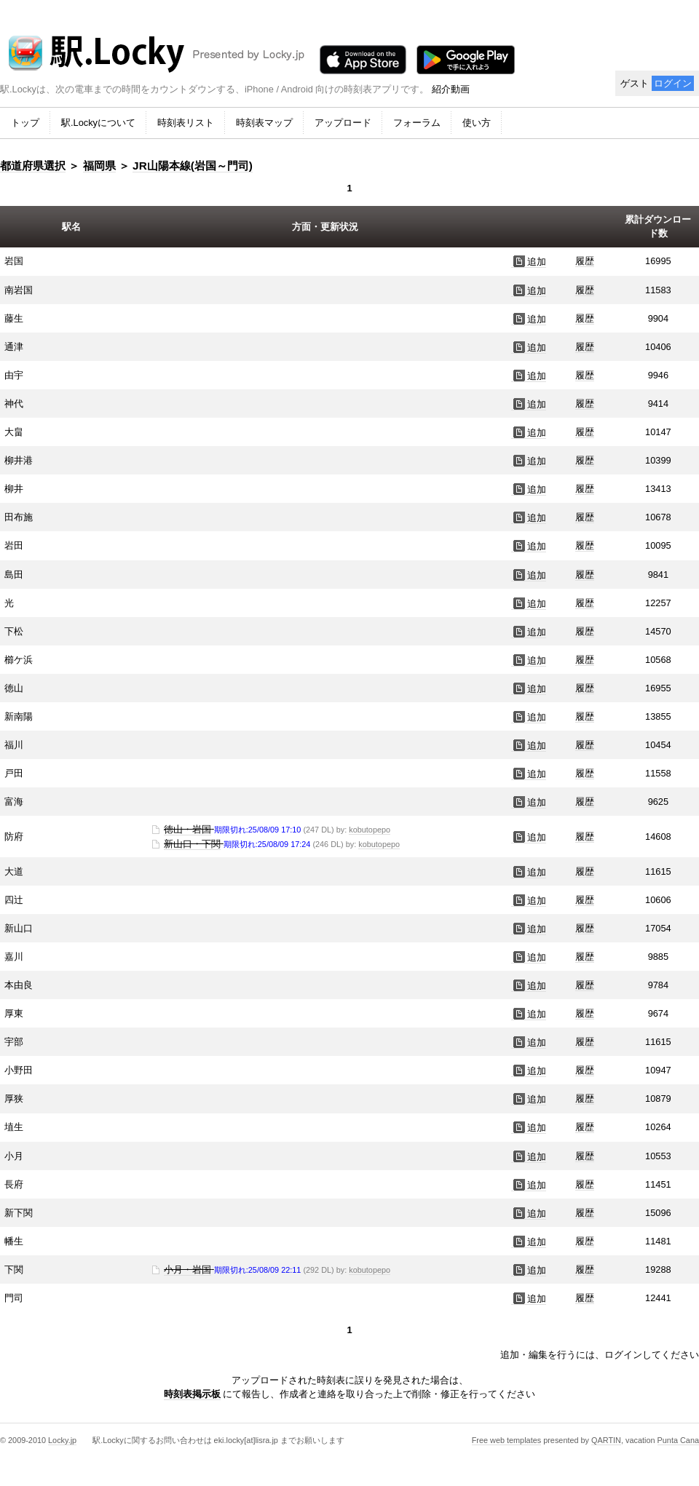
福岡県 (99, 165)
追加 (528, 262)
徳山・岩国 (187, 829)
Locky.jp (62, 1440)
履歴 (584, 260)
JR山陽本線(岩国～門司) (193, 165)
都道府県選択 (33, 165)
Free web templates (507, 1440)
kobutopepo (369, 829)
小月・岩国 (187, 1269)
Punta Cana (678, 1440)
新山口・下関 (192, 843)
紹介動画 (451, 89)
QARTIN (606, 1440)
